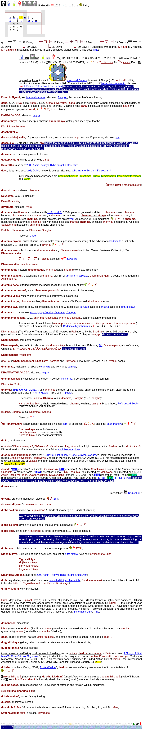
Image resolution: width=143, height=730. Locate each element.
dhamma (50, 389)
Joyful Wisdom (48, 667)
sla (118, 137)
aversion (21, 637)
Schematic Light (83, 611)
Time (95, 49)
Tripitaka (67, 392)
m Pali (35, 86)
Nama (105, 83)
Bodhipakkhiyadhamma (76, 326)
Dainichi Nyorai (10, 97)
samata (72, 366)
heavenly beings (50, 170)
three (33, 235)
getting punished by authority (82, 121)
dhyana (5, 498)
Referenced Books (128, 403)
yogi (71, 219)
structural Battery (77, 80)
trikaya (105, 306)
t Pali (51, 86)
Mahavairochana (35, 97)
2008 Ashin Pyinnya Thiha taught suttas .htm (52, 165)
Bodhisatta (115, 241)
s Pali (44, 86)
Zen (56, 498)
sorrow (73, 667)
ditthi (4, 580)
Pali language (41, 392)
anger (12, 637)
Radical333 (134, 493)
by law (22, 121)
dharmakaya (128, 306)
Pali (85, 5)
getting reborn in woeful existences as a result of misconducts (55, 642)
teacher (30, 301)
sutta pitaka (71, 554)
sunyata (84, 306)
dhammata (7, 366)
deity (11, 170)
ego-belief (14, 580)
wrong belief (29, 580)
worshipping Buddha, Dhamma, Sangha (53, 312)
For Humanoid (117, 83)
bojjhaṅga (66, 378)
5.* (101, 345)
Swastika (72, 258)
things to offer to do (34, 159)
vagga (36, 115)
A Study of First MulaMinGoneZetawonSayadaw (70, 455)
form (65, 423)
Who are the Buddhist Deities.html (91, 170)
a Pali (101, 477)
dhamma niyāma (11, 241)
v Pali (58, 86)
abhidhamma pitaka (77, 275)
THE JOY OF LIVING (25, 389)
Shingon (62, 97)
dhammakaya (9, 306)
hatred (31, 637)
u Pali (127, 477)
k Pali (27, 86)
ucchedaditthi (72, 580)
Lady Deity (33, 170)
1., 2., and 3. (54, 212)
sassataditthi (56, 580)
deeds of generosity (87, 103)
